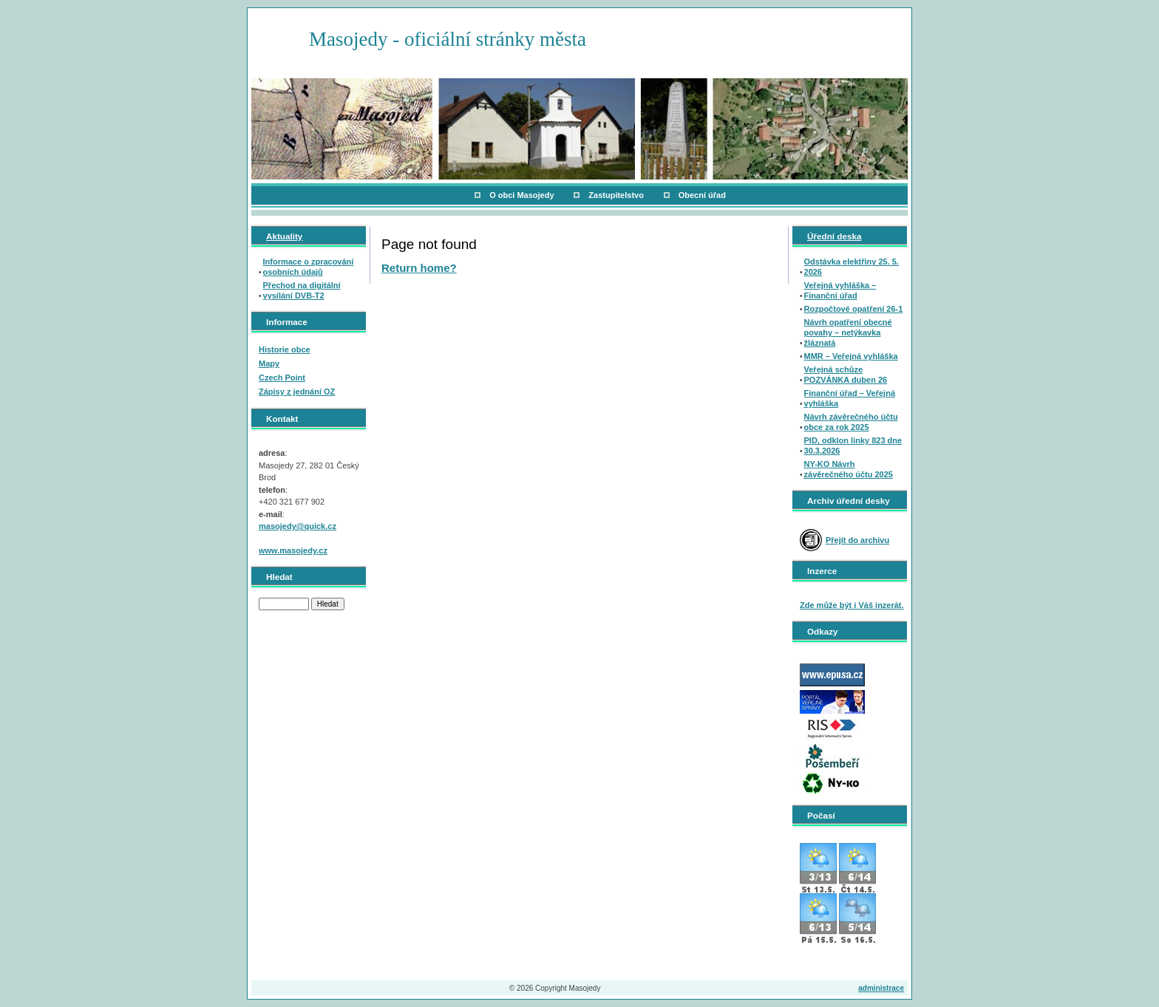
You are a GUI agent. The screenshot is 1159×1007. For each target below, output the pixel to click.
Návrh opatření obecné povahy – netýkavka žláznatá (848, 332)
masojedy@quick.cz (297, 526)
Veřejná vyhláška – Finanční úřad (840, 290)
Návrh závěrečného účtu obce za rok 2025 (851, 421)
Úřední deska (834, 236)
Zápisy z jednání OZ (297, 391)
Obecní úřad (702, 195)
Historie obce (284, 349)
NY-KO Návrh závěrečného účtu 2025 (848, 469)
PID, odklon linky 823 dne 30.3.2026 (853, 445)
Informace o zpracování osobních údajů (308, 266)
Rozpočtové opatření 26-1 (853, 308)
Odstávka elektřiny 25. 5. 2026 (851, 266)
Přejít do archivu (857, 540)
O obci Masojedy (521, 195)
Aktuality (284, 236)
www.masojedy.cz (293, 550)
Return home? (419, 268)
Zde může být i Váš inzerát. (852, 605)
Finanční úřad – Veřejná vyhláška (850, 398)
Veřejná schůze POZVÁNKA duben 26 (846, 374)
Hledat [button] (328, 604)
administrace (881, 988)
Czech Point (282, 377)
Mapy (269, 363)
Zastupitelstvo (616, 195)
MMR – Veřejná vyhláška (851, 356)
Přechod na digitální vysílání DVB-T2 (302, 290)
